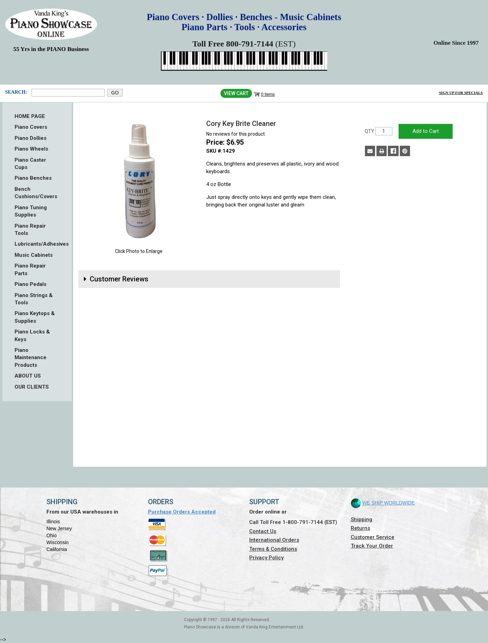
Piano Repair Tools (30, 229)
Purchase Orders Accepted (182, 512)
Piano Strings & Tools (34, 299)
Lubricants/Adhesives (37, 244)
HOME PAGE (30, 116)
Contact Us (262, 531)
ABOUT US (28, 376)
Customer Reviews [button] (119, 279)
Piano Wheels (31, 149)
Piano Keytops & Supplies (35, 317)
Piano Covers (31, 127)
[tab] (209, 279)
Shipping (361, 519)
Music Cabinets (34, 255)
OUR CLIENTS (32, 387)
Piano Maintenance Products (30, 357)
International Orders (274, 540)
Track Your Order (372, 546)
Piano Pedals (30, 284)
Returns (360, 528)
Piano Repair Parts (30, 269)
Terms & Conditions (273, 549)
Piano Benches (33, 178)
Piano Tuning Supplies (31, 211)
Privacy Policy (266, 558)
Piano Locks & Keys (32, 335)
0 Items (267, 94)
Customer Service (372, 537)
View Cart (236, 93)
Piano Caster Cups (30, 163)
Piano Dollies (30, 138)
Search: (16, 92)
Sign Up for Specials (461, 93)
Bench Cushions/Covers (36, 193)
